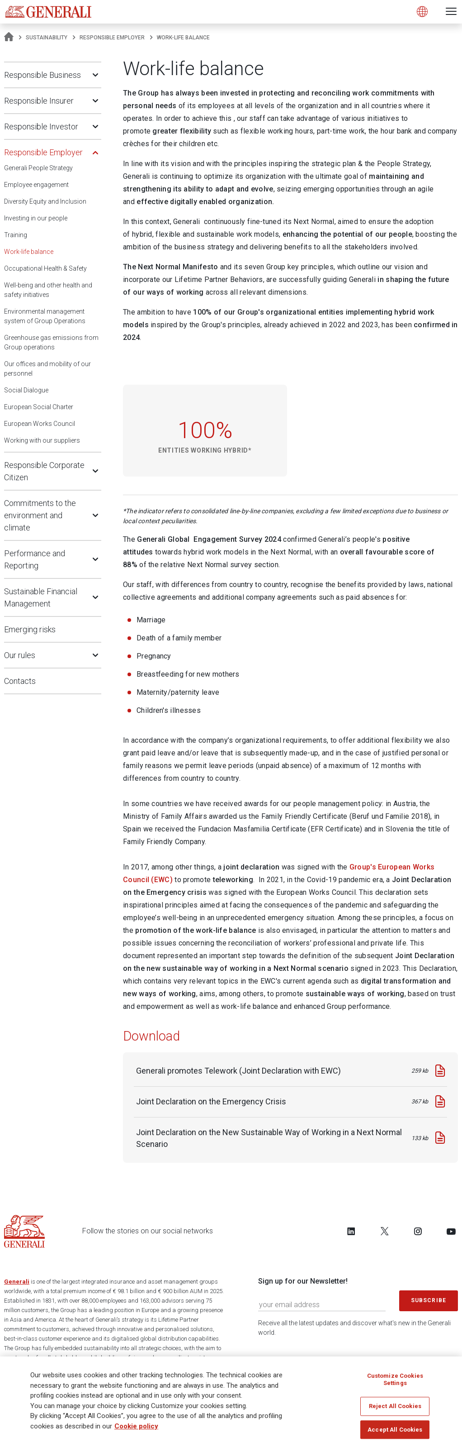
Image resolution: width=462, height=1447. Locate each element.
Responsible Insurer (39, 100)
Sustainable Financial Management (40, 597)
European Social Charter (38, 407)
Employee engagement (36, 184)
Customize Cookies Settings (395, 1380)
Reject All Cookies (395, 1407)
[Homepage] (9, 37)
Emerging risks (30, 629)
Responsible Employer (112, 37)
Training (15, 235)
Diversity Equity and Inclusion (45, 201)
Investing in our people (35, 218)
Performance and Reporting (34, 559)
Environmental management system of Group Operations (44, 316)
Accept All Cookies (395, 1430)
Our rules (19, 655)
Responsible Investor (41, 126)
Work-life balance (28, 251)
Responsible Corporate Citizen (44, 471)
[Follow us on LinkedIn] (351, 1231)
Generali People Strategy (38, 168)
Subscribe (428, 1300)
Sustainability (46, 37)
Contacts (20, 681)
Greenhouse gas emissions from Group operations (51, 342)
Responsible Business (42, 75)
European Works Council (39, 423)
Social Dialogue (26, 390)
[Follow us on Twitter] (384, 1231)
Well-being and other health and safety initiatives (48, 290)
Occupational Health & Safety (45, 268)
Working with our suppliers (42, 440)
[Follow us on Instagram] (417, 1231)
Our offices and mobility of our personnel (47, 368)
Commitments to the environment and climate (40, 515)
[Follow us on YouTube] (451, 1231)
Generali (16, 1281)
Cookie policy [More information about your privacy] (136, 1427)
